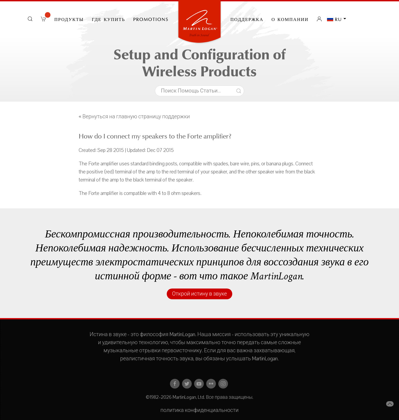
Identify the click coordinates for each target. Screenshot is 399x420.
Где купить (108, 19)
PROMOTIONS (151, 19)
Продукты (69, 19)
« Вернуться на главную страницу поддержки (134, 116)
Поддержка (246, 19)
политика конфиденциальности (200, 410)
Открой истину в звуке (199, 293)
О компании (290, 19)
